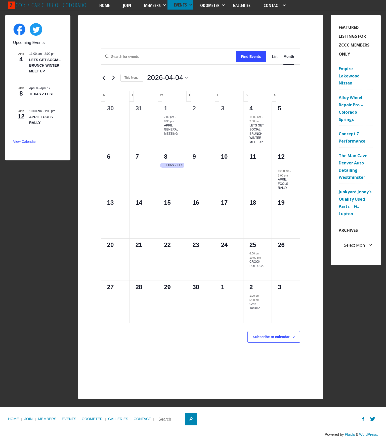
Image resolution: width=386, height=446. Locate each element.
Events (69, 419)
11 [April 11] (252, 156)
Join (28, 419)
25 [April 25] (252, 244)
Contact (142, 419)
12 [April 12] (281, 156)
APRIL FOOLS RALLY (283, 184)
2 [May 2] (251, 287)
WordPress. (368, 434)
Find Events (251, 57)
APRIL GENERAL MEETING (171, 130)
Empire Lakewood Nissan (349, 76)
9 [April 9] (194, 156)
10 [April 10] (224, 156)
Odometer (92, 419)
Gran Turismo (254, 306)
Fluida (349, 434)
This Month (131, 77)
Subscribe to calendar (271, 337)
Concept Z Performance (352, 137)
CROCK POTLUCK (256, 264)
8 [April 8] (165, 156)
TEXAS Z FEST (41, 94)
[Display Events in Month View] (288, 57)
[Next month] (114, 78)
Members (47, 419)
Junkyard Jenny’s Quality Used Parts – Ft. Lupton (355, 202)
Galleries (118, 419)
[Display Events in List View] (275, 57)
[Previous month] (104, 78)
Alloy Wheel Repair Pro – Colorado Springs (351, 108)
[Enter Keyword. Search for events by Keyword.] (168, 57)
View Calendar (24, 142)
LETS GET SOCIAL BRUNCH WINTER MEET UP (256, 134)
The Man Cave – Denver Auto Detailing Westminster (355, 166)
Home (13, 419)
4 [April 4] (251, 108)
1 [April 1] (165, 108)
